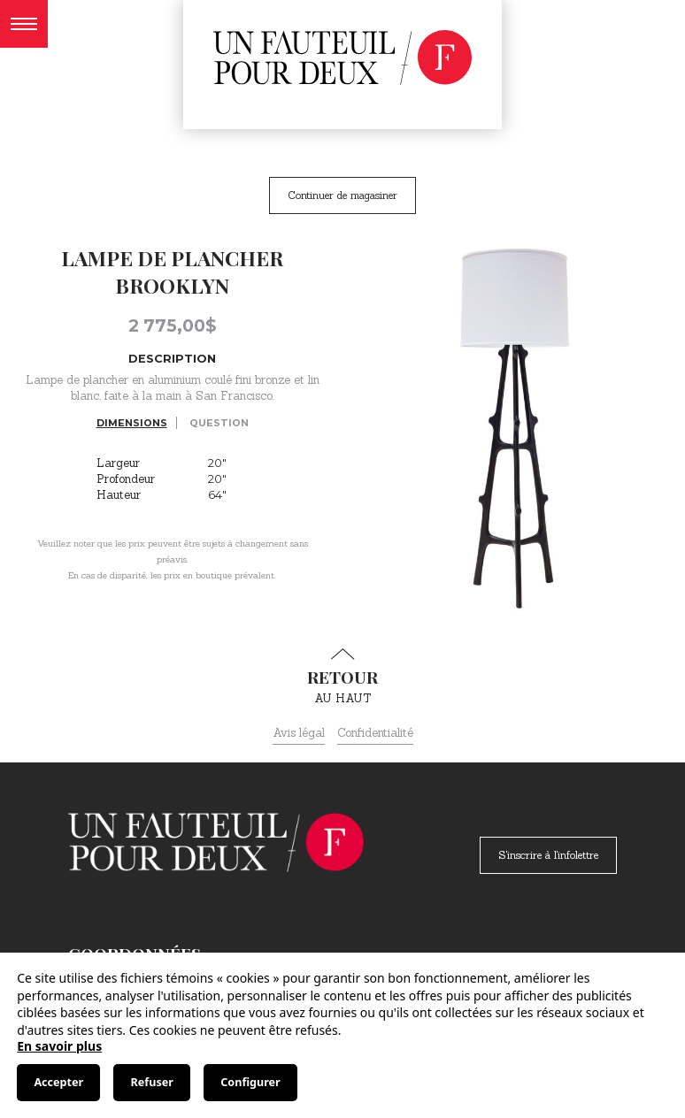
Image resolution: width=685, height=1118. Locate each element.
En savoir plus (59, 1046)
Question (219, 423)
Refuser (152, 1082)
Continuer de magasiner (342, 195)
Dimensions (131, 423)
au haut (342, 676)
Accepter (58, 1082)
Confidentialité (375, 732)
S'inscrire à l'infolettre (548, 854)
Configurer (250, 1082)
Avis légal (299, 732)
